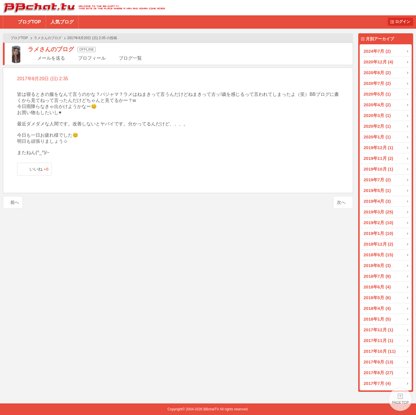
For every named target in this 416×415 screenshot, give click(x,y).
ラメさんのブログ (48, 38)
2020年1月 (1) (377, 136)
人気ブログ (62, 21)
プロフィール (92, 58)
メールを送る (51, 58)
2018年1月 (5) (377, 319)
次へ (341, 202)
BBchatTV (82, 7)
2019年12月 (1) (378, 147)
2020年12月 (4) (378, 61)
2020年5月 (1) (377, 94)
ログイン (402, 21)
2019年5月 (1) (377, 190)
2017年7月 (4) (377, 383)
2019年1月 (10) (378, 233)
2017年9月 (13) (378, 361)
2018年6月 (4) (377, 286)
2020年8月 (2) (377, 72)
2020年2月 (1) (377, 126)
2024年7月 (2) (377, 51)
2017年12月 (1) (378, 329)
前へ (14, 202)
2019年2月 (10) (378, 222)
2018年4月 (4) (377, 308)
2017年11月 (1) (378, 340)
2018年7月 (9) (377, 276)
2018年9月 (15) (378, 254)
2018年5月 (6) (377, 297)
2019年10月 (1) (378, 169)
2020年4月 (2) (377, 104)
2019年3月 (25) (378, 211)
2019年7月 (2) (377, 179)
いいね (39, 169)
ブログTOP (29, 21)
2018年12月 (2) (378, 244)
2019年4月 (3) (377, 201)
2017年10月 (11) (380, 351)
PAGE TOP (400, 399)
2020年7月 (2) (377, 83)
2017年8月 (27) (378, 372)
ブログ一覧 (130, 58)
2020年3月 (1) (377, 115)
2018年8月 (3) (377, 265)
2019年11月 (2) (378, 158)
